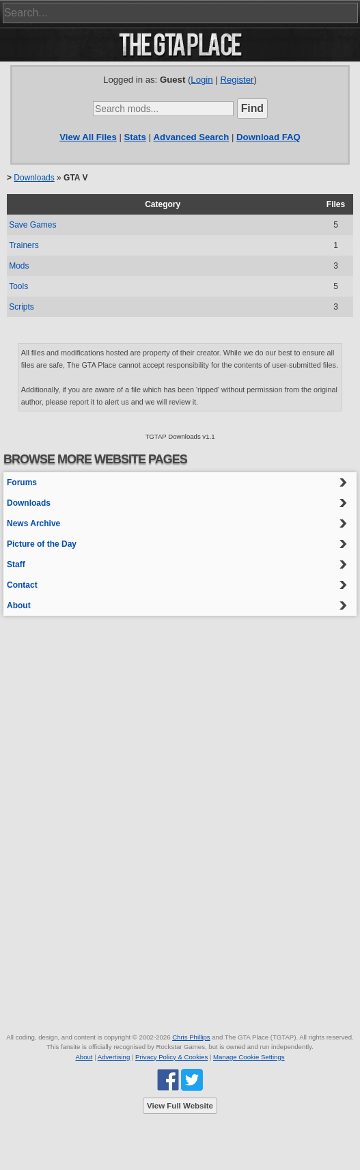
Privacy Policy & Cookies (171, 1057)
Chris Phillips (191, 1037)
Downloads (34, 177)
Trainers (24, 245)
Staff (16, 564)
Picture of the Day (42, 544)
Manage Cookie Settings (249, 1057)
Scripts (21, 307)
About (19, 605)
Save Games (32, 225)
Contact (22, 585)
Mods (19, 266)
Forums (22, 482)
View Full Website (180, 1106)
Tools (18, 286)
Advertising (114, 1057)
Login (201, 79)
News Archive (33, 523)
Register (236, 79)
